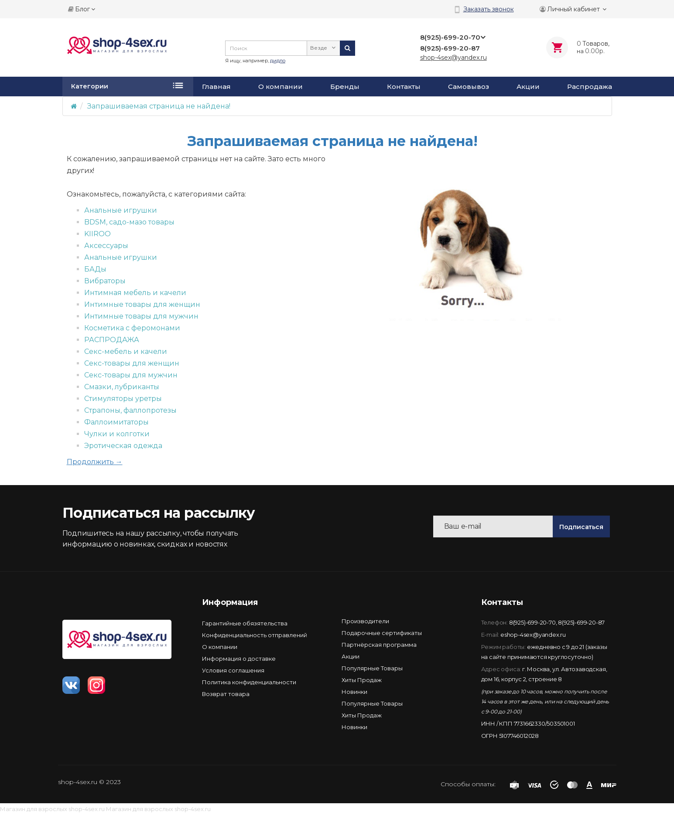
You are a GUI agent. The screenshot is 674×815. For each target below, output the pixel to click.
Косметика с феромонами (132, 328)
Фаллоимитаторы (116, 422)
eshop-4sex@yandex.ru (533, 634)
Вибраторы (105, 281)
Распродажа (589, 87)
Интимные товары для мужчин (141, 316)
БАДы (95, 269)
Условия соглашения (233, 670)
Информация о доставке (239, 658)
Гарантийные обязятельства (244, 623)
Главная (216, 87)
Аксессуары (106, 245)
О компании (280, 87)
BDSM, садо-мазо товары (129, 222)
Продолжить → (95, 462)
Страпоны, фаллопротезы (130, 410)
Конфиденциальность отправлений (254, 635)
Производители (365, 621)
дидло (277, 61)
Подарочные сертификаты (382, 632)
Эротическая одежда (123, 445)
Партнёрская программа (379, 644)
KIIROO (97, 234)
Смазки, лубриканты (121, 387)
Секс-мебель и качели (125, 351)
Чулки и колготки (117, 434)
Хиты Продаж (362, 679)
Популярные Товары (372, 668)
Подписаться (581, 527)
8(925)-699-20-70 (532, 622)
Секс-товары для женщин (131, 363)
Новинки (354, 691)
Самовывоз (468, 87)
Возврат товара (226, 693)
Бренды (344, 87)
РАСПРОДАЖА (111, 340)
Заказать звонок (488, 9)
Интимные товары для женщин (142, 304)
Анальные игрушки (120, 210)
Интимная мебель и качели (135, 293)
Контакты (404, 87)
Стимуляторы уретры (123, 398)
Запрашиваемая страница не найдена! (158, 106)
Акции (528, 87)
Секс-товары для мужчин (131, 375)
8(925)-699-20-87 (581, 622)
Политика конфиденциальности (249, 682)
